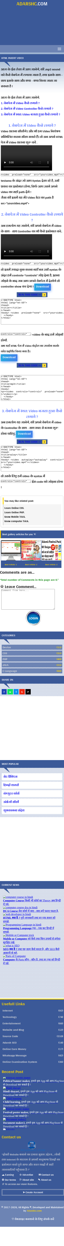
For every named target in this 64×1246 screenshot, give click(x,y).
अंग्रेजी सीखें (11, 821)
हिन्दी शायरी (11, 804)
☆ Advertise (26, 1194)
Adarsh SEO (10, 1061)
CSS (5, 672)
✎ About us (44, 1199)
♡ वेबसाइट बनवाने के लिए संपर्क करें (33, 1238)
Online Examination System (20, 1081)
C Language (10, 690)
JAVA (5, 684)
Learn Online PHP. (14, 528)
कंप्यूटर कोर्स (11, 812)
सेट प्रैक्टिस (10, 796)
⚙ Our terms (9, 1199)
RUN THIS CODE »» (29, 294)
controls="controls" (17, 339)
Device (7, 666)
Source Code (10, 1055)
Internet (8, 1029)
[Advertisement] (32, 26)
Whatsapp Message (15, 1074)
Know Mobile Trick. (14, 532)
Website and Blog (13, 1049)
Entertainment (11, 1042)
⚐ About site (26, 1199)
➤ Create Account (33, 1211)
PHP (5, 678)
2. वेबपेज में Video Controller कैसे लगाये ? (27, 108)
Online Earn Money (14, 1068)
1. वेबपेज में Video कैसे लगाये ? (20, 103)
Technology (10, 1036)
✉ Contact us (46, 1194)
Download (42, 286)
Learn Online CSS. (14, 523)
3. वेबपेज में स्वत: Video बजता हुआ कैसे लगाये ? (30, 114)
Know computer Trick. (16, 536)
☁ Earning (8, 1194)
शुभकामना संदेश (14, 829)
